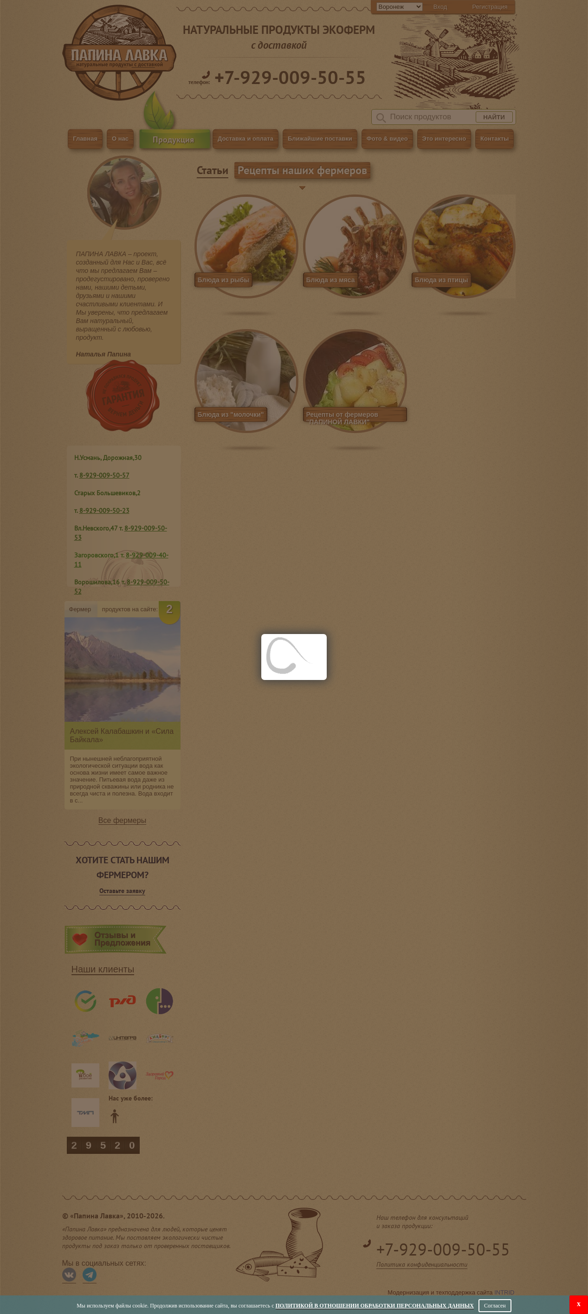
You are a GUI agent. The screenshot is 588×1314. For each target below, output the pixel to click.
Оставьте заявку (122, 891)
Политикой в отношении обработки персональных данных (375, 1305)
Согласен (495, 1305)
